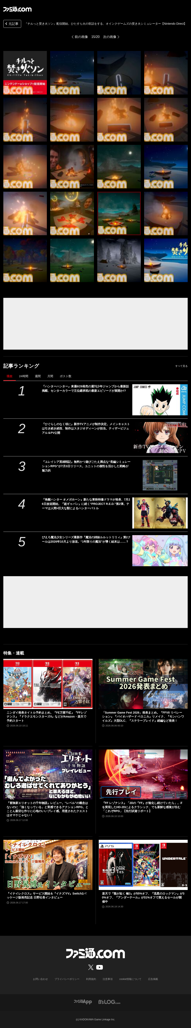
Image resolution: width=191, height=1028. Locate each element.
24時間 (23, 376)
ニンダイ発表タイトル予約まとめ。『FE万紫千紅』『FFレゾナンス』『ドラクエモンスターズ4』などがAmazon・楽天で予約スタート (46, 716)
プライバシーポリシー (67, 979)
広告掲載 (153, 979)
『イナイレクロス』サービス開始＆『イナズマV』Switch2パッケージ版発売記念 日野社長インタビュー (46, 895)
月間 (50, 376)
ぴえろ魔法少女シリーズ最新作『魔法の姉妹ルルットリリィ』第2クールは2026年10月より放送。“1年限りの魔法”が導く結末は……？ (86, 539)
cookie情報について (130, 979)
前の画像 (81, 37)
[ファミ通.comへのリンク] (17, 9)
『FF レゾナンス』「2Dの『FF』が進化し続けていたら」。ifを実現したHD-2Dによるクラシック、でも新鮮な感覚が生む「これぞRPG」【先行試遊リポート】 (142, 807)
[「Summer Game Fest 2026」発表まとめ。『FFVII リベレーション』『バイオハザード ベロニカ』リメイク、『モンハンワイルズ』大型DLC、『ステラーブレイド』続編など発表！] (143, 684)
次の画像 (109, 37)
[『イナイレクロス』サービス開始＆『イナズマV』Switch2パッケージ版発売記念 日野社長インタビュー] (47, 865)
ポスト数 (65, 376)
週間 (38, 376)
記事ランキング (21, 366)
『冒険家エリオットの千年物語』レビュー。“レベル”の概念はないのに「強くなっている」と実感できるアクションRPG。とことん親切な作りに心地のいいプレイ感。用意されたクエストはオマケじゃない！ (47, 809)
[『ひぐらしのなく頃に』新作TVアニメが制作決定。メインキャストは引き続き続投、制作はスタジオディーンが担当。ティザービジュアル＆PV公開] (160, 437)
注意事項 (108, 979)
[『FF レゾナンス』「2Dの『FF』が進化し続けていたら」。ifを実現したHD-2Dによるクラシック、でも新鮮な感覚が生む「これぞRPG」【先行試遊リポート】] (143, 774)
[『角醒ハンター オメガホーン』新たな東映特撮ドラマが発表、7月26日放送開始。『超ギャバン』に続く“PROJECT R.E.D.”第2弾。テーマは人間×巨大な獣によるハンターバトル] (160, 513)
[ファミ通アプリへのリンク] (83, 1001)
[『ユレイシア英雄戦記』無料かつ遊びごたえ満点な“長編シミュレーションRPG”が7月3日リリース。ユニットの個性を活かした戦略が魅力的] (160, 475)
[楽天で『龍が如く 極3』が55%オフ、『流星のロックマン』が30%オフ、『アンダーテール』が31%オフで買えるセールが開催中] (143, 865)
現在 (9, 376)
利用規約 (91, 979)
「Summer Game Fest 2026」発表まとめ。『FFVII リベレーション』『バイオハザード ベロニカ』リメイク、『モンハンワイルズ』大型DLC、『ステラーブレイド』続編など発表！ (143, 716)
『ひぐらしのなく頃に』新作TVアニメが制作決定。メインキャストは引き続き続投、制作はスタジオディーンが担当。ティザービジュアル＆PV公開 (86, 428)
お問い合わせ (40, 979)
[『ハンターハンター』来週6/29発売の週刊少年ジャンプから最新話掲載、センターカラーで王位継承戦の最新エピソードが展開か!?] (160, 399)
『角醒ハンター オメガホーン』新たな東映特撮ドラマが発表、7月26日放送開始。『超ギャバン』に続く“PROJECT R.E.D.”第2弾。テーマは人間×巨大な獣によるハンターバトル (86, 504)
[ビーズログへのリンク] (109, 1001)
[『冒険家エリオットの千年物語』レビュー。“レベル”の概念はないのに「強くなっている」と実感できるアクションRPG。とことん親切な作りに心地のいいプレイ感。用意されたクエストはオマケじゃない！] (47, 774)
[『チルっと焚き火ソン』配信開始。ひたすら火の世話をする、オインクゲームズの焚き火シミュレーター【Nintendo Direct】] (25, 73)
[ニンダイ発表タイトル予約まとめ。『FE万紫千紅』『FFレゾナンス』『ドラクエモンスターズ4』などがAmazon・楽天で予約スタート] (47, 684)
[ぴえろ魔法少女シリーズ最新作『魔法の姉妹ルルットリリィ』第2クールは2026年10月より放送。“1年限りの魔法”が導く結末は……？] (160, 550)
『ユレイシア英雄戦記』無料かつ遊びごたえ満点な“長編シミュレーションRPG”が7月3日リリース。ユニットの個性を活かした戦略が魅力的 (86, 466)
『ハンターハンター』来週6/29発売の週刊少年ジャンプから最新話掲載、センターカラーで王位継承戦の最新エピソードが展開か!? (85, 388)
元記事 (11, 24)
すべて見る (181, 366)
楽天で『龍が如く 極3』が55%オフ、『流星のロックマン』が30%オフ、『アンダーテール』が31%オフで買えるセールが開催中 (143, 897)
